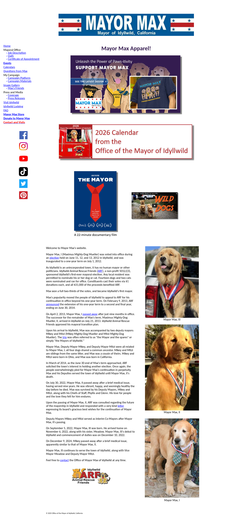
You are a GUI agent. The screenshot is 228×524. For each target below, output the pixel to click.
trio (65, 337)
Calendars (9, 67)
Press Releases (16, 98)
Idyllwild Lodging (13, 106)
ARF (100, 271)
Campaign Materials (19, 81)
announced (52, 304)
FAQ (5, 110)
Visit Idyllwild (11, 102)
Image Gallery (11, 85)
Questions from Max (15, 71)
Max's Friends (16, 88)
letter (121, 406)
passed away (90, 314)
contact (64, 460)
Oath (11, 56)
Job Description (17, 53)
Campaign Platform (19, 78)
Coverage (13, 95)
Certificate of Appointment (23, 59)
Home (7, 46)
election (54, 257)
